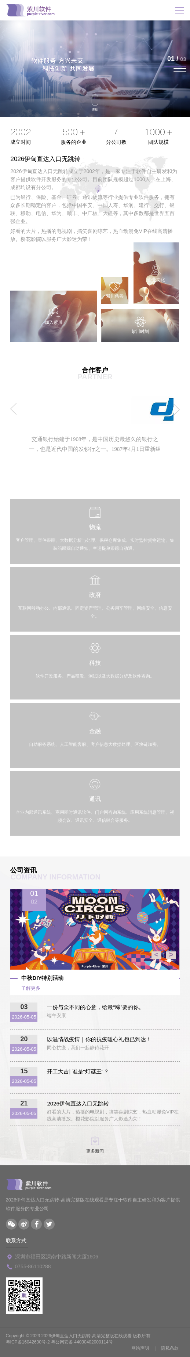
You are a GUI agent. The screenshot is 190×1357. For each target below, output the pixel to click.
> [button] (171, 955)
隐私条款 (170, 1348)
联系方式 (16, 1240)
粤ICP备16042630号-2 (28, 1342)
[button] (179, 68)
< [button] (156, 954)
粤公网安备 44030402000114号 (82, 1342)
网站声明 (140, 1348)
